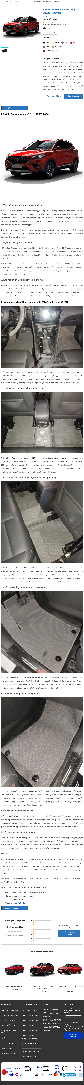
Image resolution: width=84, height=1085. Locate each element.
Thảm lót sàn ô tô (8, 1020)
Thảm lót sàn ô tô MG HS (14, 986)
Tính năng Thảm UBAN (9, 1015)
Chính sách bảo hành (30, 1015)
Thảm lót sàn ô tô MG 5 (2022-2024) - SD (70, 987)
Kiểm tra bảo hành (29, 1056)
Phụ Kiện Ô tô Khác (8, 1025)
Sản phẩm (6, 1004)
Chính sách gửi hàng (30, 1020)
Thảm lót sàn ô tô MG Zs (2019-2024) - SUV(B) (46, 1)
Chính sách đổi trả (29, 1025)
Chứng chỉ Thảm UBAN (9, 1010)
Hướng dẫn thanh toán (30, 1051)
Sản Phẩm (9, 1)
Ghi (64, 42)
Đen (46, 42)
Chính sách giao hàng (30, 1030)
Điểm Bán (5, 1038)
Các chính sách (29, 1004)
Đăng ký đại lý (6, 1048)
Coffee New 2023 (51, 50)
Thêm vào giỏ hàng (52, 96)
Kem (55, 42)
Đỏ (72, 42)
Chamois (57, 46)
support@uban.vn (54, 1023)
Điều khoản (79, 1026)
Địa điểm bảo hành (8, 1053)
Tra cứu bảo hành (7, 1043)
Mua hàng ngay (73, 96)
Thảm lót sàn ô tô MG (22, 1)
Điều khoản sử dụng (29, 1010)
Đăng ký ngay (73, 1035)
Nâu (46, 46)
